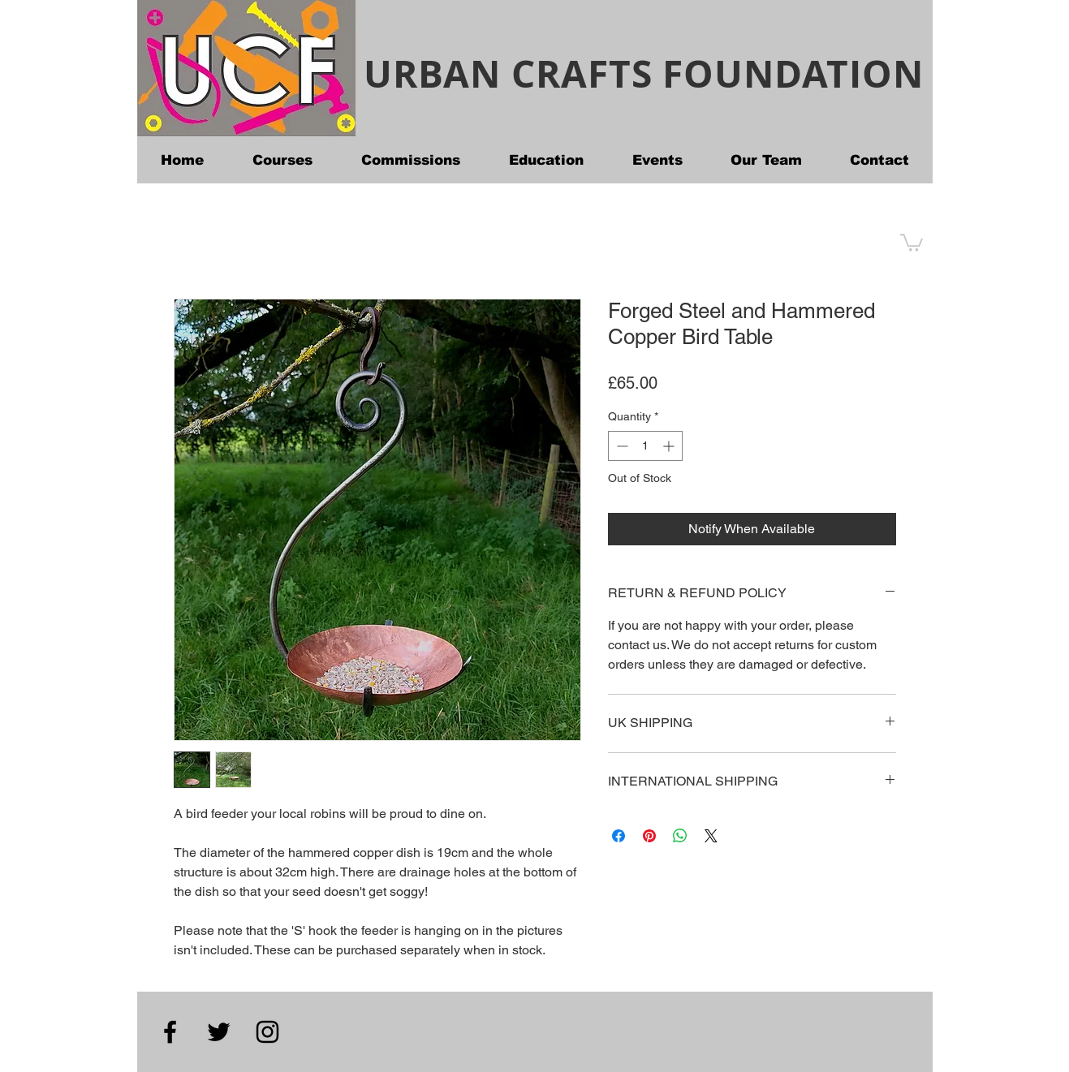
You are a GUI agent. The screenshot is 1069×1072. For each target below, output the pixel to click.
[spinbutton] (645, 446)
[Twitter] (219, 1032)
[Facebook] (170, 1032)
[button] (911, 242)
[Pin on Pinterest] (649, 836)
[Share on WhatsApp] (680, 836)
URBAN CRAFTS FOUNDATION (643, 73)
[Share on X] (711, 836)
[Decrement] (620, 446)
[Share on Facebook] (618, 836)
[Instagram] (267, 1032)
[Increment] (670, 446)
